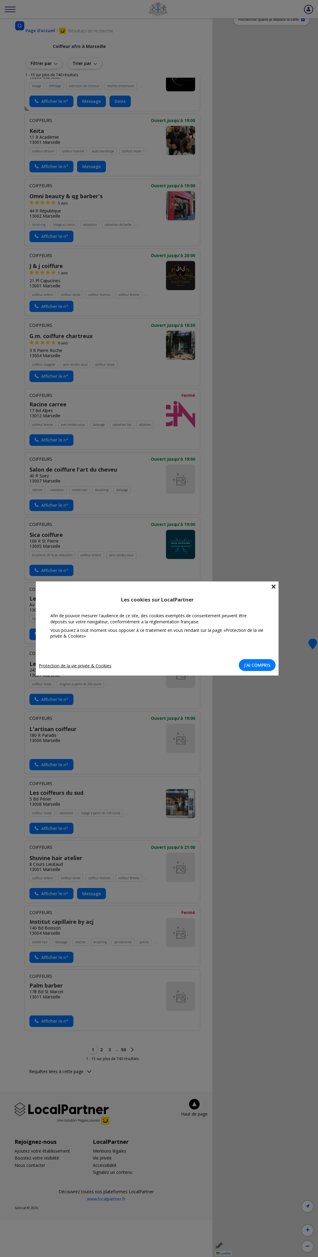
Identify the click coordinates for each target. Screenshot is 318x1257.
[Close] (275, 586)
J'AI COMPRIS (259, 665)
